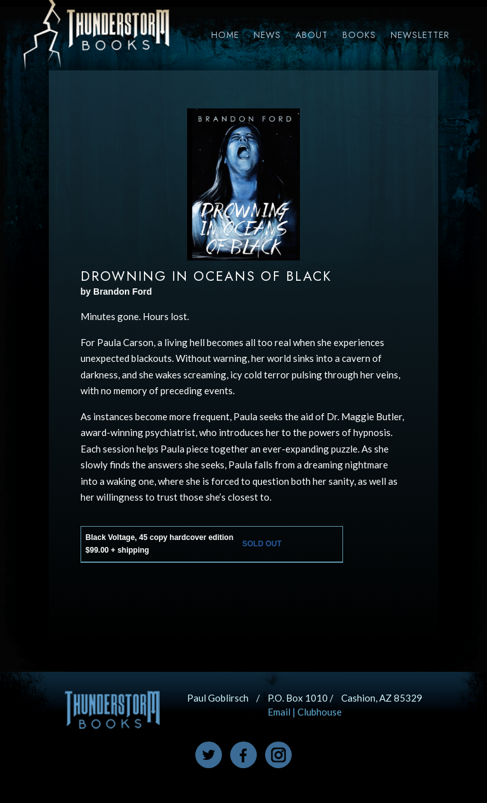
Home (225, 35)
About (311, 35)
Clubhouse (319, 711)
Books (359, 35)
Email (279, 711)
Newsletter (420, 35)
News (267, 35)
